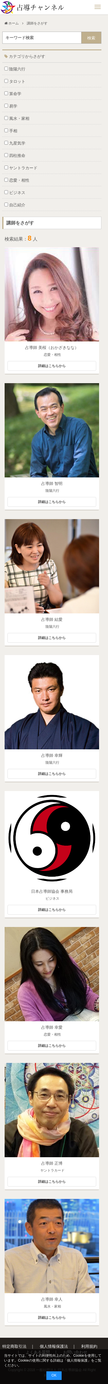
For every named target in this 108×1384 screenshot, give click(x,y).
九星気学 (14, 143)
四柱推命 (14, 155)
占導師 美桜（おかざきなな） (52, 347)
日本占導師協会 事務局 (52, 891)
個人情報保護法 (54, 1346)
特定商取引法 (14, 1346)
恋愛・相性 (16, 180)
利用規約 (89, 1346)
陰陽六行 (14, 69)
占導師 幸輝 (51, 755)
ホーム (13, 23)
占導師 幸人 (51, 1299)
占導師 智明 (51, 483)
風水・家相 (16, 118)
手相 (10, 130)
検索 (91, 38)
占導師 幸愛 (51, 1027)
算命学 (12, 93)
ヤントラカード (20, 168)
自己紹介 (14, 205)
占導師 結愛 (51, 619)
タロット (14, 81)
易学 (10, 106)
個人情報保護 (77, 1360)
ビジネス (14, 192)
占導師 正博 (51, 1163)
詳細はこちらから (52, 366)
